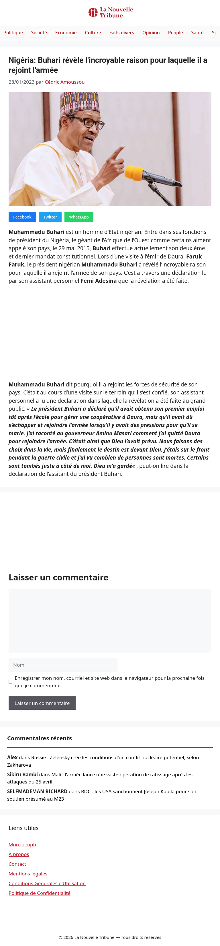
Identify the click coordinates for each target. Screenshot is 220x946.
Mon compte (23, 844)
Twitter (50, 217)
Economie (66, 32)
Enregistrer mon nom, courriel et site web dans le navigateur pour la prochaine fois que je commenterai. (110, 682)
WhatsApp (79, 217)
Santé (197, 32)
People (175, 32)
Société (39, 32)
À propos (19, 854)
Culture (93, 32)
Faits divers (121, 32)
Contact (17, 864)
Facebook (22, 217)
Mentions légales (28, 873)
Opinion (151, 32)
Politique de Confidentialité (39, 893)
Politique (13, 32)
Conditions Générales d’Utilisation (47, 883)
